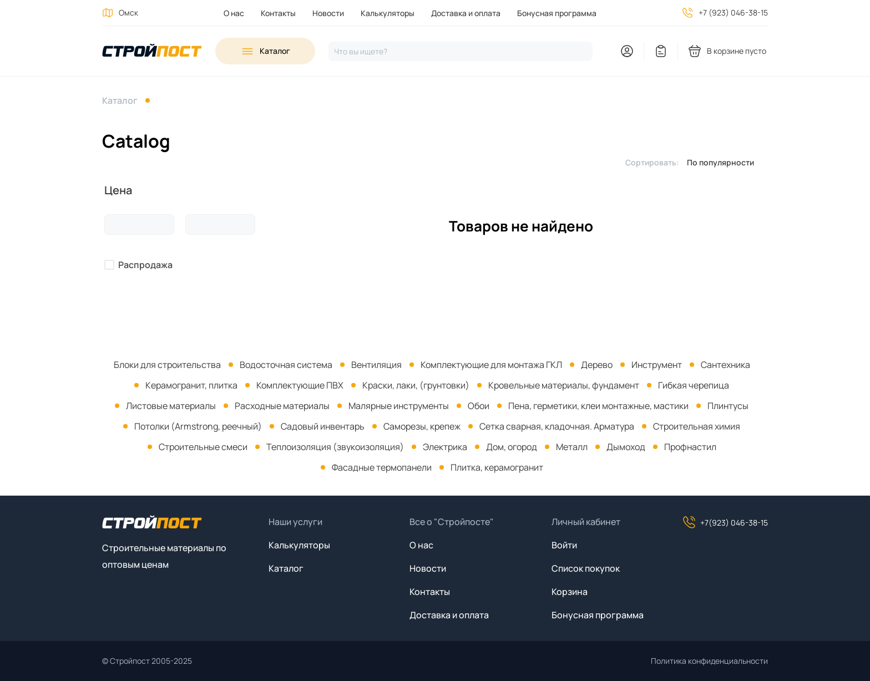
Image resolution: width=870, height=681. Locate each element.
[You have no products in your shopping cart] (728, 51)
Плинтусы (727, 406)
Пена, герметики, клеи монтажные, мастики (598, 406)
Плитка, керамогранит (497, 467)
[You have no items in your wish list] (660, 51)
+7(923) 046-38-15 (725, 522)
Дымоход (625, 447)
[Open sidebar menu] (265, 51)
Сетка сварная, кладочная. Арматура (556, 426)
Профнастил (690, 447)
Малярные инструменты (398, 406)
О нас (234, 13)
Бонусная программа (556, 13)
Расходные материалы (282, 406)
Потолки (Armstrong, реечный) (198, 426)
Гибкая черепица (693, 385)
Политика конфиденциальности (709, 660)
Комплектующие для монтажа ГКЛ (491, 365)
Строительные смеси (203, 447)
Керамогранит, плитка (191, 385)
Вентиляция (376, 365)
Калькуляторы (387, 13)
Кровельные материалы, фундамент (563, 385)
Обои (478, 406)
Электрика (445, 447)
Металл (572, 447)
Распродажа (145, 265)
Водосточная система (286, 365)
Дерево (597, 365)
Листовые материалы (171, 406)
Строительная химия (696, 426)
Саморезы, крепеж (422, 426)
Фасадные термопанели (382, 467)
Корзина (570, 592)
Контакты (278, 13)
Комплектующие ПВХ (299, 385)
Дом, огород (511, 447)
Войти (564, 545)
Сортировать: (652, 162)
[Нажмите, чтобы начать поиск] (460, 51)
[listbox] (723, 162)
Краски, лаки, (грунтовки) (415, 385)
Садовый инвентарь (323, 426)
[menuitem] (234, 13)
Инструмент (656, 365)
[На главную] (152, 51)
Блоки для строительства (167, 365)
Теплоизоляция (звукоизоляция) (335, 447)
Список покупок (586, 568)
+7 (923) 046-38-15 (733, 12)
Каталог (120, 100)
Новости (328, 13)
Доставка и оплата (465, 13)
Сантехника (725, 365)
